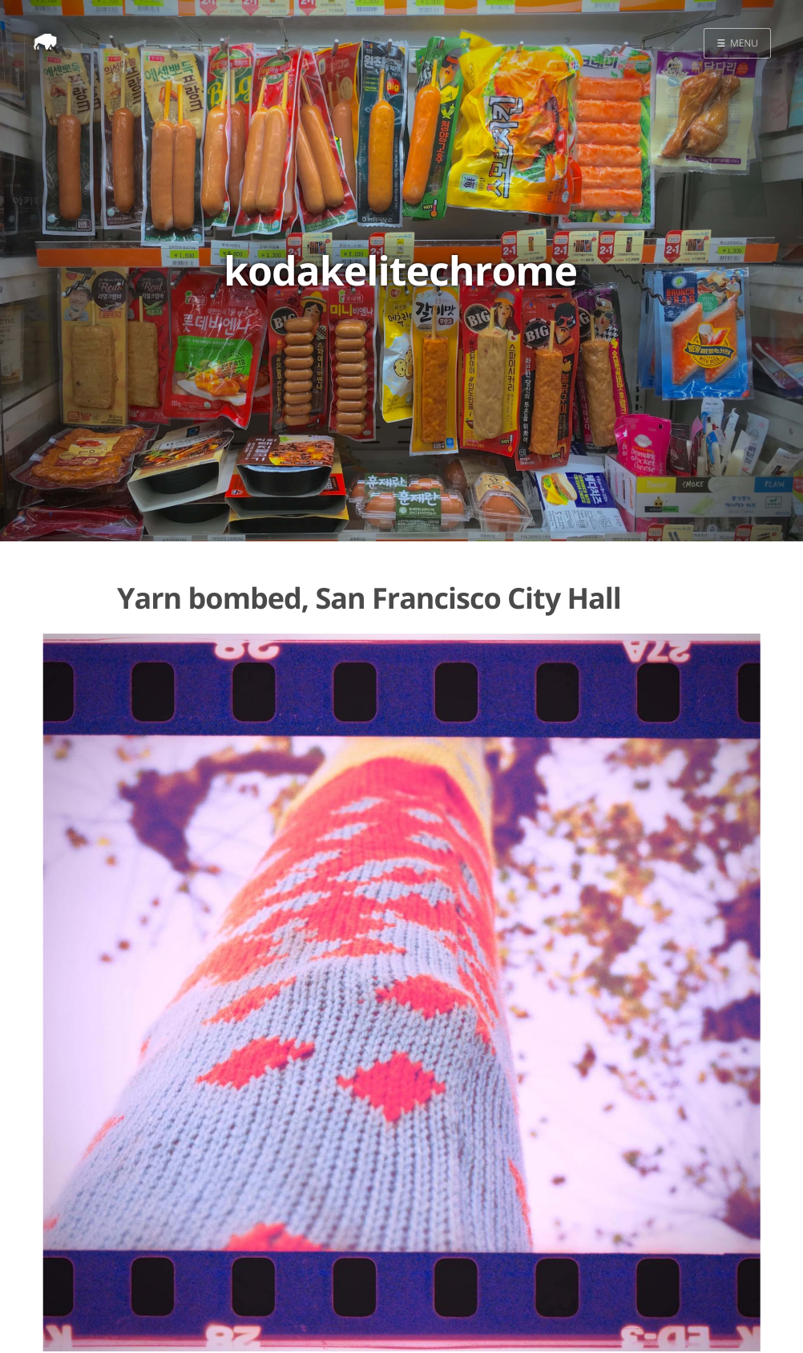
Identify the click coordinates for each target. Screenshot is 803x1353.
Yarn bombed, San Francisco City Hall (369, 598)
